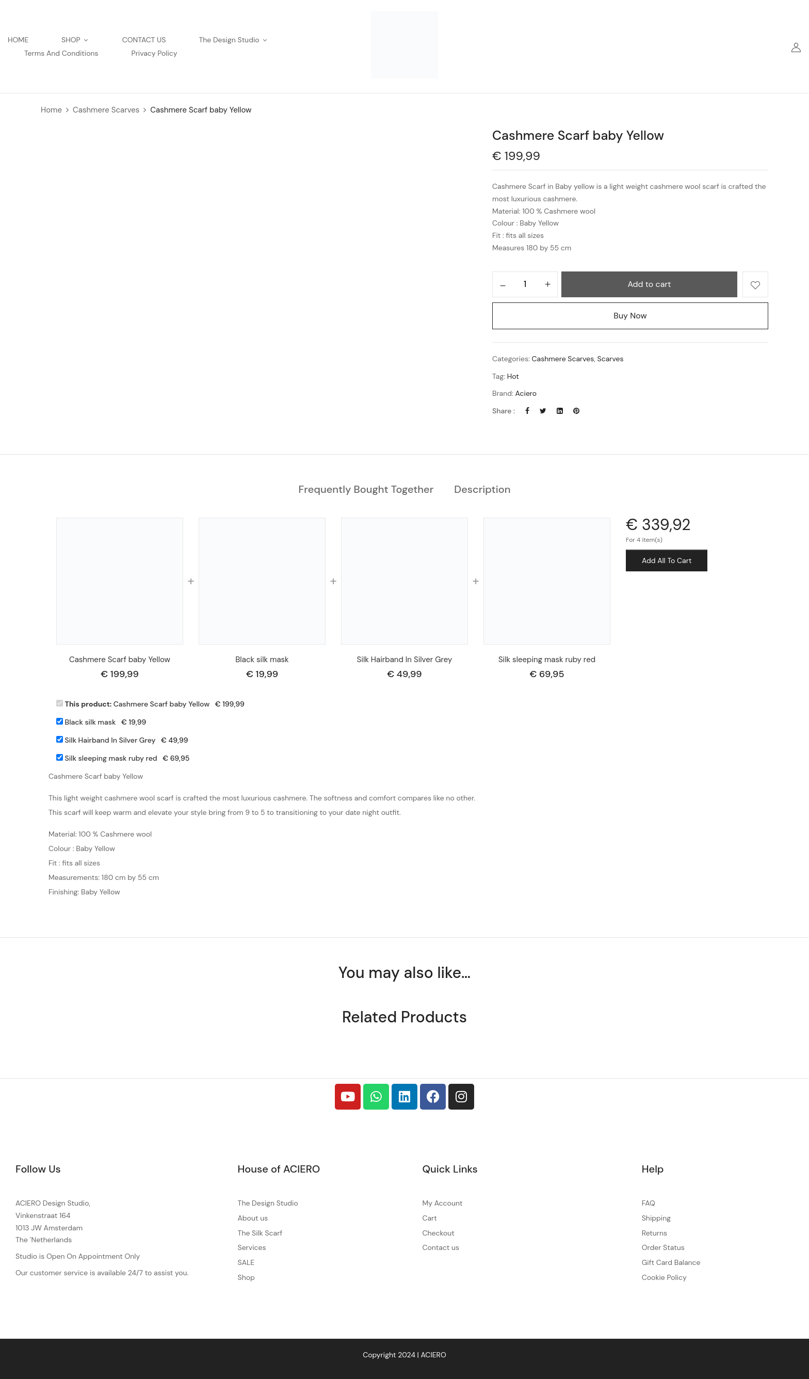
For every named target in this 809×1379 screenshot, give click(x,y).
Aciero (526, 393)
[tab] (366, 490)
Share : (503, 410)
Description (482, 489)
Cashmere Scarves (106, 110)
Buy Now (629, 315)
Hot (513, 376)
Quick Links (449, 1169)
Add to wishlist (755, 284)
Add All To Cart (666, 560)
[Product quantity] (525, 284)
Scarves (610, 358)
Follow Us (38, 1169)
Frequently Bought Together (366, 489)
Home (51, 110)
